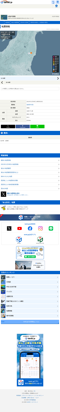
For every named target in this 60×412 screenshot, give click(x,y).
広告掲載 (23, 397)
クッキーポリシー (39, 395)
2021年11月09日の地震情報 (9, 164)
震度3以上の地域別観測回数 (10, 184)
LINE (37, 127)
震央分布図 (4, 188)
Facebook (22, 127)
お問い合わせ (30, 397)
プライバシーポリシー (27, 395)
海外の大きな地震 (6, 176)
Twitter (8, 127)
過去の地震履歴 (6, 168)
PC (34, 391)
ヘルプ (37, 397)
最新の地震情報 (6, 160)
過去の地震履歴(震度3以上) (9, 172)
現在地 (56, 7)
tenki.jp (6, 2)
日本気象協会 (32, 400)
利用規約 (18, 395)
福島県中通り (30, 104)
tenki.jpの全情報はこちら (31, 321)
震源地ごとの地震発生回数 (9, 180)
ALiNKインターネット (32, 402)
